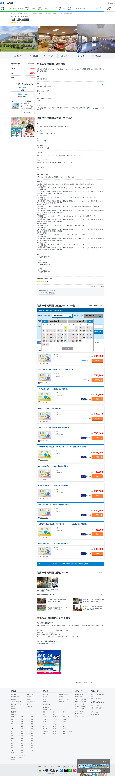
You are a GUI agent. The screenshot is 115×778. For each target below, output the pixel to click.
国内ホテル (29, 697)
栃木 (22, 721)
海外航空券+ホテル (64, 694)
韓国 (44, 712)
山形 (32, 719)
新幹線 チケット (26, 8)
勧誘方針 (66, 767)
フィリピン (56, 716)
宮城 (22, 719)
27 (58, 341)
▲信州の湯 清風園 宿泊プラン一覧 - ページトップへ (88, 682)
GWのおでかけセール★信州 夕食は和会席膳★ (53, 389)
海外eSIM (61, 701)
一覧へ (101, 572)
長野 (12, 728)
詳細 (97, 399)
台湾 (54, 712)
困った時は (111, 3)
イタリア (55, 726)
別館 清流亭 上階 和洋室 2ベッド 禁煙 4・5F (55, 369)
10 (47, 334)
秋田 (12, 719)
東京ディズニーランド (16, 757)
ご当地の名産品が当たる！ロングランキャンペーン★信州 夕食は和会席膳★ (63, 447)
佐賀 (22, 748)
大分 (12, 750)
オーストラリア (57, 731)
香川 (32, 743)
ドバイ (65, 733)
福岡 (12, 748)
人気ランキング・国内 (80, 699)
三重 (22, 733)
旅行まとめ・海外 (79, 711)
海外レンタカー (47, 699)
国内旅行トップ (15, 714)
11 (51, 334)
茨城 (32, 721)
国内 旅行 (2, 8)
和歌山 (12, 738)
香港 (64, 712)
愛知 (12, 733)
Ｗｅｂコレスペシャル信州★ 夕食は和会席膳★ (53, 427)
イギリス (65, 724)
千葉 (32, 724)
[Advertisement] (80, 662)
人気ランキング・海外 (80, 701)
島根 (12, 743)
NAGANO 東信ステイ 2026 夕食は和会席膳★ (53, 466)
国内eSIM (13, 706)
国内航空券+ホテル (15, 697)
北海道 (12, 716)
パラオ (65, 721)
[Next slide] (76, 38)
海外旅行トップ (47, 709)
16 (44, 338)
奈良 (22, 738)
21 (62, 338)
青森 (22, 716)
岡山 (12, 740)
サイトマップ (74, 767)
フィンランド (46, 731)
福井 (22, 731)
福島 (12, 721)
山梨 (32, 726)
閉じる (106, 761)
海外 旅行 (59, 8)
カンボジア (66, 719)
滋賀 (12, 736)
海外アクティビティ (64, 699)
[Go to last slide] (38, 38)
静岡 (32, 731)
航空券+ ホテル (70, 8)
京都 (22, 736)
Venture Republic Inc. (58, 773)
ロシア (65, 728)
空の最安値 (13, 709)
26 (54, 341)
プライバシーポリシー (49, 767)
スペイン (45, 728)
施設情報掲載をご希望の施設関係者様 (47, 293)
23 (44, 341)
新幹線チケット (31, 699)
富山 (32, 728)
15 (65, 334)
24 (47, 341)
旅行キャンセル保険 (96, 698)
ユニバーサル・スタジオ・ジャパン (20, 755)
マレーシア (66, 716)
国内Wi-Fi (29, 704)
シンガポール (46, 716)
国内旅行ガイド (79, 694)
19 (54, 338)
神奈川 (22, 726)
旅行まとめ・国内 (79, 709)
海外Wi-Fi (45, 701)
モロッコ (55, 733)
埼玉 (22, 724)
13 (58, 334)
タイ (54, 714)
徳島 (12, 745)
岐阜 (32, 733)
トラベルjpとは (95, 714)
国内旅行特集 (30, 706)
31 (47, 344)
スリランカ (56, 719)
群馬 (12, 724)
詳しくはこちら (94, 770)
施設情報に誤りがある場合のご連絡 (46, 292)
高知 (32, 745)
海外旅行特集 (46, 704)
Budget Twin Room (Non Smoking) (50, 408)
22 (65, 338)
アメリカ (45, 724)
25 (51, 341)
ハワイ (44, 721)
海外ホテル (45, 697)
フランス (45, 726)
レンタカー (33, 8)
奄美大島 (13, 759)
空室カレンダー (44, 363)
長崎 (32, 748)
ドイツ (65, 726)
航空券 (12, 8)
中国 (44, 714)
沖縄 (22, 752)
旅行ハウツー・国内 (80, 704)
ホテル (17, 8)
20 (58, 338)
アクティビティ (48, 8)
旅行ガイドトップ (79, 716)
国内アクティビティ (16, 704)
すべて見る (70, 51)
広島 (32, 740)
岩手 (32, 716)
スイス (54, 728)
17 (47, 338)
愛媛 (22, 745)
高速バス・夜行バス (16, 701)
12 (54, 334)
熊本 (22, 750)
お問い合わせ (94, 712)
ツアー (7, 8)
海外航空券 (62, 697)
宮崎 (32, 750)
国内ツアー (13, 694)
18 (51, 338)
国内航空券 (13, 699)
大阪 (32, 736)
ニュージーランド (67, 731)
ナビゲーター (78, 713)
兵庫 (32, 738)
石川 (12, 731)
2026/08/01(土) (58, 315)
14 (62, 334)
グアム (54, 721)
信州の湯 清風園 (20, 19)
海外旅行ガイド (79, 697)
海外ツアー (45, 694)
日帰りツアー (30, 694)
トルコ (44, 733)
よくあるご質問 (95, 705)
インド (44, 719)
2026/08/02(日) (89, 315)
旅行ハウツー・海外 (80, 706)
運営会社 (40, 767)
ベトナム (65, 714)
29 (65, 341)
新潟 (22, 728)
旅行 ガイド (109, 8)
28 (62, 341)
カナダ (54, 724)
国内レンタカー (31, 701)
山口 (22, 743)
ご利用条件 (60, 767)
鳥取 (22, 740)
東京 (12, 726)
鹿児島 (12, 752)
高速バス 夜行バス (40, 8)
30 (44, 344)
